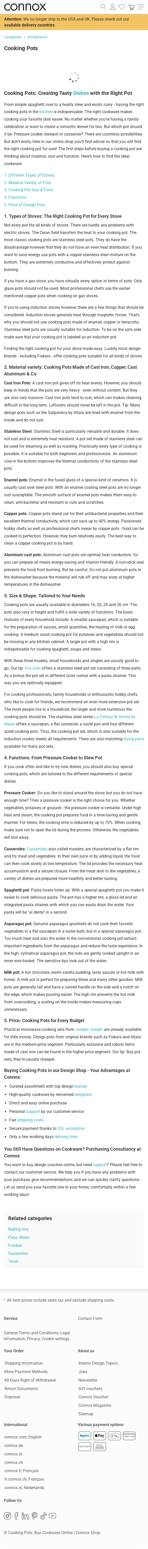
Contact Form (90, 1318)
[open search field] (103, 7)
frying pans (133, 738)
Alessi (10, 724)
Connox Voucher (93, 1397)
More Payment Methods (25, 1372)
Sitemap (85, 1414)
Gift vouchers (90, 1388)
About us (86, 1350)
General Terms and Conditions (31, 1332)
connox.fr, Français (21, 1471)
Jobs (82, 1372)
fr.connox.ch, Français (24, 1480)
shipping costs (30, 1120)
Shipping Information (23, 1363)
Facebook (16, 1516)
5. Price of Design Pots (24, 204)
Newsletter (87, 1380)
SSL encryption (71, 1128)
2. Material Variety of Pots (27, 182)
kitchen (45, 111)
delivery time (66, 1136)
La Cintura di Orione (112, 716)
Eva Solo (33, 668)
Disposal (12, 1397)
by (132, 716)
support (33, 1111)
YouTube (52, 1516)
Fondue (15, 1245)
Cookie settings (55, 1338)
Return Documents (20, 1388)
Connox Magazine (94, 1405)
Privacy (33, 1338)
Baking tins (18, 1229)
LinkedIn (25, 1516)
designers (83, 1094)
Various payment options (101, 1425)
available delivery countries (29, 25)
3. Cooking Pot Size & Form (28, 189)
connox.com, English (22, 1437)
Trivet (13, 1261)
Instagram (7, 1516)
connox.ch (13, 1463)
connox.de (13, 1446)
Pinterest (34, 1516)
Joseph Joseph (89, 1029)
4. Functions (15, 197)
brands (81, 1086)
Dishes (81, 93)
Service (11, 1318)
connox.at (13, 1454)
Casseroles (37, 848)
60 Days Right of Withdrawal (30, 1380)
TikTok (43, 1516)
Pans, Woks (18, 1237)
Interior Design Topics (97, 1363)
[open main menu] (141, 7)
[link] (131, 7)
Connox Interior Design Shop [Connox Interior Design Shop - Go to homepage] (25, 7)
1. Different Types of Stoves (29, 175)
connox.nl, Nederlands (24, 1488)
